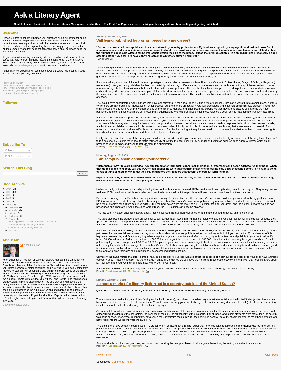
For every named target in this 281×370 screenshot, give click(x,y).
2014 (9, 188)
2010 (9, 201)
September (14, 216)
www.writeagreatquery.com (29, 65)
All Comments (14, 156)
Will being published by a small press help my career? (143, 40)
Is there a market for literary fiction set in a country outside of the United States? (165, 283)
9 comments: (138, 346)
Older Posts (271, 354)
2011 (9, 198)
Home (188, 354)
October (13, 213)
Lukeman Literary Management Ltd (20, 93)
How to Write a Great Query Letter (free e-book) (27, 87)
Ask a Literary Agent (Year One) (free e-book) (25, 85)
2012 (9, 195)
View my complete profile (16, 304)
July (11, 230)
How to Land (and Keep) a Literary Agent (23, 90)
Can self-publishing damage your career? (132, 159)
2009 (9, 204)
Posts (9, 150)
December (14, 207)
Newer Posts (103, 354)
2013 (9, 192)
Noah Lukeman (32, 245)
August (12, 219)
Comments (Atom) (122, 361)
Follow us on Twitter (13, 82)
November (14, 210)
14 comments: (138, 271)
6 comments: (138, 146)
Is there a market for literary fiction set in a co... (29, 227)
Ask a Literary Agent (47, 15)
